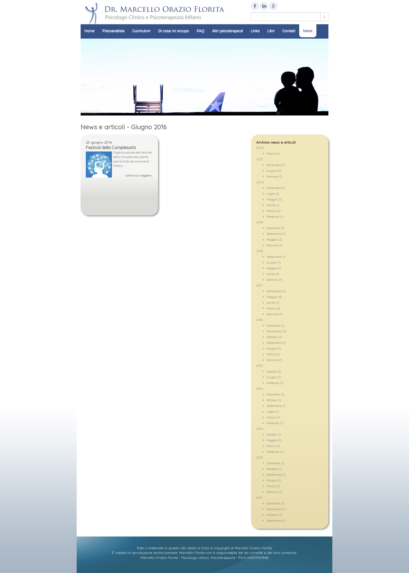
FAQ (200, 31)
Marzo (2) (274, 211)
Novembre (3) (276, 331)
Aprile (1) (273, 205)
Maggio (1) (274, 268)
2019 (259, 222)
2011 (259, 497)
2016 (259, 320)
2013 (259, 429)
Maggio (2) (274, 199)
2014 (259, 389)
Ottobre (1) (274, 400)
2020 (260, 182)
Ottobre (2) (274, 337)
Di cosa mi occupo (173, 31)
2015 (259, 366)
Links (255, 31)
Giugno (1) (274, 262)
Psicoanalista (113, 31)
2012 (259, 457)
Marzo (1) (273, 153)
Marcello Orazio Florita (253, 548)
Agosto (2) (274, 371)
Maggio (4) (274, 297)
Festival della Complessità (111, 147)
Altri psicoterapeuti (227, 31)
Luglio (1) (273, 194)
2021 (259, 159)
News (307, 31)
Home (89, 31)
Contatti (288, 31)
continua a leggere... (139, 175)
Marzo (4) (273, 308)
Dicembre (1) (276, 228)
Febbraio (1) (275, 216)
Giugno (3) (274, 171)
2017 (259, 285)
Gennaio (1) (274, 176)
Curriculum (141, 31)
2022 (260, 148)
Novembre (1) (276, 165)
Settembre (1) (276, 234)
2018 (259, 251)
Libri (270, 31)
